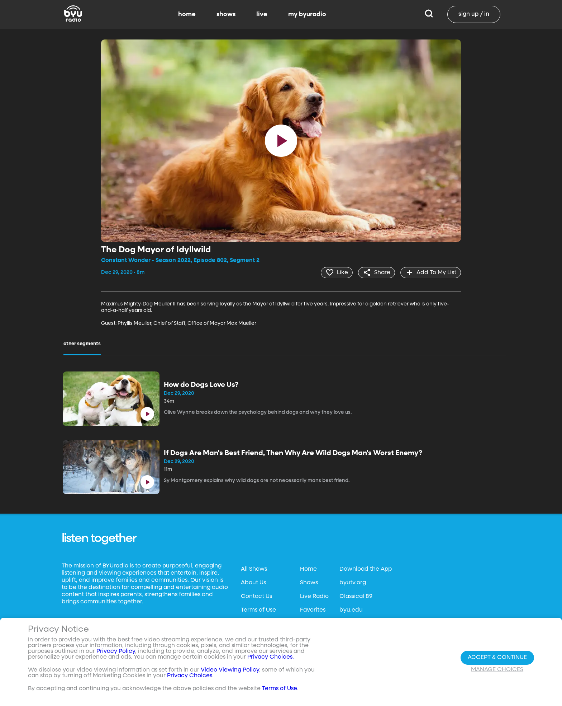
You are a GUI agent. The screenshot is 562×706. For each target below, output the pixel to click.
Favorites (312, 610)
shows (225, 14)
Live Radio (314, 596)
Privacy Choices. (270, 657)
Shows (309, 583)
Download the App (365, 569)
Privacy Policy (115, 651)
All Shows (254, 569)
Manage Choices (497, 670)
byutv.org (352, 583)
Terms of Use (258, 610)
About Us (253, 583)
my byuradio (307, 14)
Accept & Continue (497, 657)
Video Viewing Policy (230, 670)
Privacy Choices (189, 676)
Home (308, 569)
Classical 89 (355, 596)
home (187, 14)
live (261, 14)
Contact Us (256, 596)
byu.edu (351, 610)
